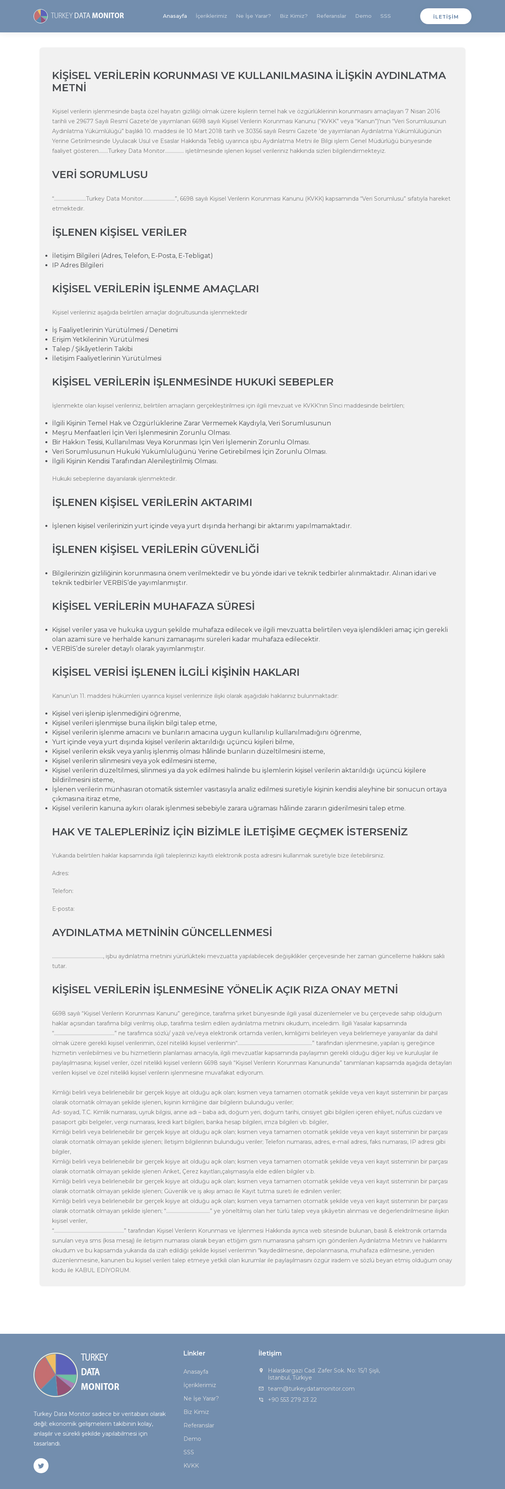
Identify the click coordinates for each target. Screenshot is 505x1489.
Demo (363, 16)
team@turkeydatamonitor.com (311, 1388)
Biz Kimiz (196, 1412)
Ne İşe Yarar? (253, 16)
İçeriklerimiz (211, 16)
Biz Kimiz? (294, 16)
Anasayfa (175, 16)
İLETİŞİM (446, 17)
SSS (385, 16)
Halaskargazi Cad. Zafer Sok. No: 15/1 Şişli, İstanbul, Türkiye (324, 1374)
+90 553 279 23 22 (292, 1399)
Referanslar (331, 16)
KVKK (191, 1465)
